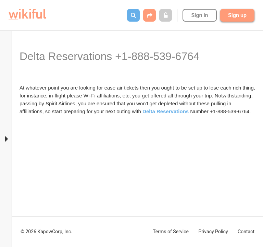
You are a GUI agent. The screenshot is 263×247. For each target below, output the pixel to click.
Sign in (199, 15)
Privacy (213, 231)
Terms (171, 231)
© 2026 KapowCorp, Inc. (46, 231)
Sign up (237, 15)
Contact (246, 231)
